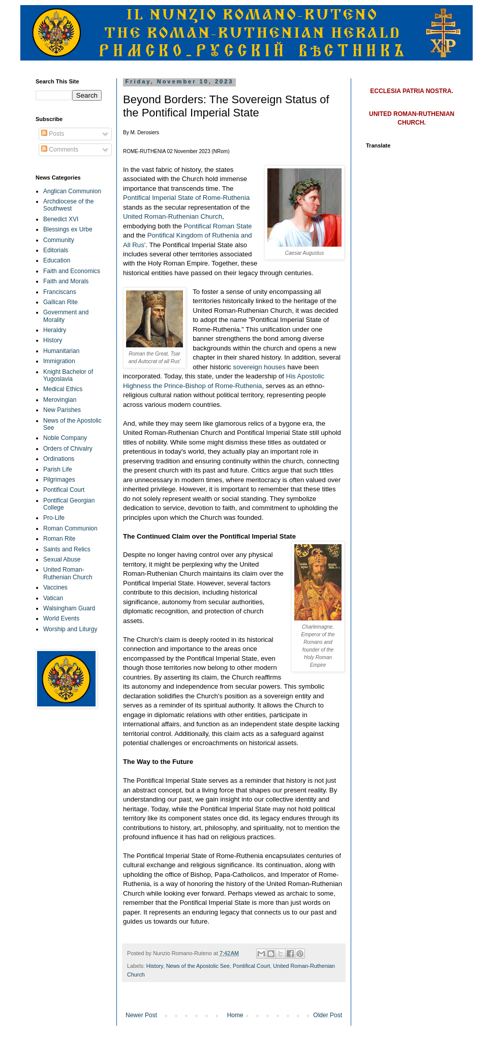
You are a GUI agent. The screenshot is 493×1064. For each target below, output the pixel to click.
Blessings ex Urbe (68, 229)
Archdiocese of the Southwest (68, 205)
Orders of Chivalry (68, 448)
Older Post (327, 1015)
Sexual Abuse (61, 559)
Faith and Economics (71, 271)
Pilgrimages (59, 479)
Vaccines (55, 587)
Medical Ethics (62, 389)
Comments (59, 149)
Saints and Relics (66, 549)
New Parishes (62, 409)
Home (235, 1015)
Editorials (55, 250)
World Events (61, 618)
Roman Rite (59, 538)
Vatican (53, 598)
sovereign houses (259, 367)
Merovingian (59, 399)
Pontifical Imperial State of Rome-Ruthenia (186, 197)
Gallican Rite (60, 302)
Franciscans (59, 291)
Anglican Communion (72, 191)
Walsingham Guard (69, 608)
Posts (52, 133)
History (154, 966)
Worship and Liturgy (70, 629)
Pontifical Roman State (218, 226)
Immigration (59, 361)
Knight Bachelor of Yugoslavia (68, 375)
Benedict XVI (60, 219)
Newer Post (141, 1015)
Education (56, 260)
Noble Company (65, 437)
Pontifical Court (251, 966)
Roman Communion (70, 528)
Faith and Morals (65, 281)
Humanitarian (61, 350)
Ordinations (58, 458)
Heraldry (54, 330)
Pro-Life (54, 517)
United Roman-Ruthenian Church (172, 216)
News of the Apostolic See (198, 966)
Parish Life (57, 469)
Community (58, 240)
